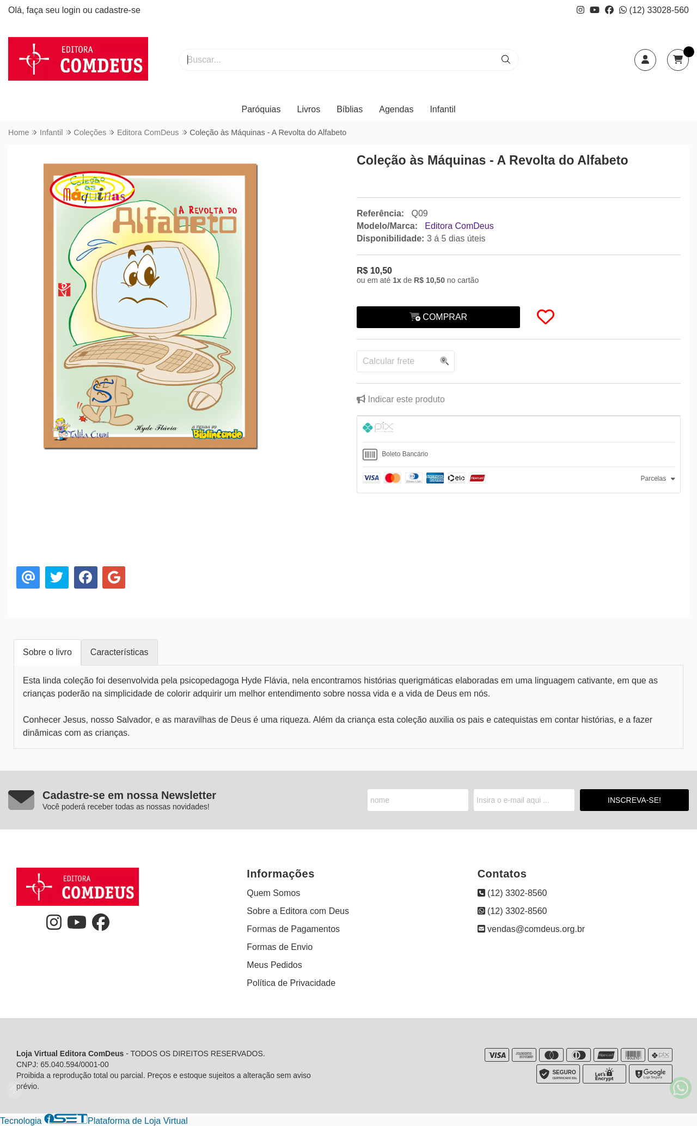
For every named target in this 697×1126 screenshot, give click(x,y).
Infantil (442, 109)
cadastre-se (117, 10)
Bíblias (350, 109)
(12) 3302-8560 (512, 893)
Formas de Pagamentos (293, 929)
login (72, 10)
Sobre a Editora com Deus (298, 911)
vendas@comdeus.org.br (531, 929)
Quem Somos (273, 893)
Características (119, 652)
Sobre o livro (47, 652)
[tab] (519, 429)
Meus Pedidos (274, 965)
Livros (309, 109)
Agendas (396, 109)
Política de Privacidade (291, 983)
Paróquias (260, 109)
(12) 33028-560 (654, 10)
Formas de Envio (280, 947)
